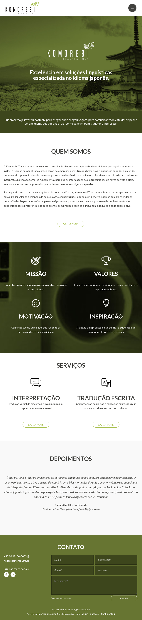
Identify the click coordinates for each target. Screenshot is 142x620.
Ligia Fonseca (90, 613)
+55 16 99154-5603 (17, 556)
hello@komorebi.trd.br (16, 560)
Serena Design (48, 613)
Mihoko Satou (107, 613)
